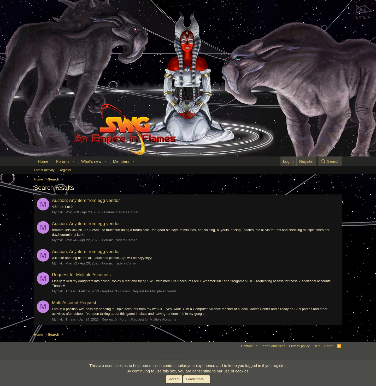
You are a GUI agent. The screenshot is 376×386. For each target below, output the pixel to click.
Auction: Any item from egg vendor (86, 200)
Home (43, 161)
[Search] (330, 161)
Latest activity (44, 170)
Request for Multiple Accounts (81, 274)
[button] (73, 161)
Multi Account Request (74, 302)
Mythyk (57, 212)
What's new (91, 161)
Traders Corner (127, 212)
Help (317, 346)
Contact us (249, 346)
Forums (62, 161)
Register (65, 170)
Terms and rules (273, 346)
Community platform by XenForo (188, 355)
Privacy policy (299, 346)
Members (121, 161)
